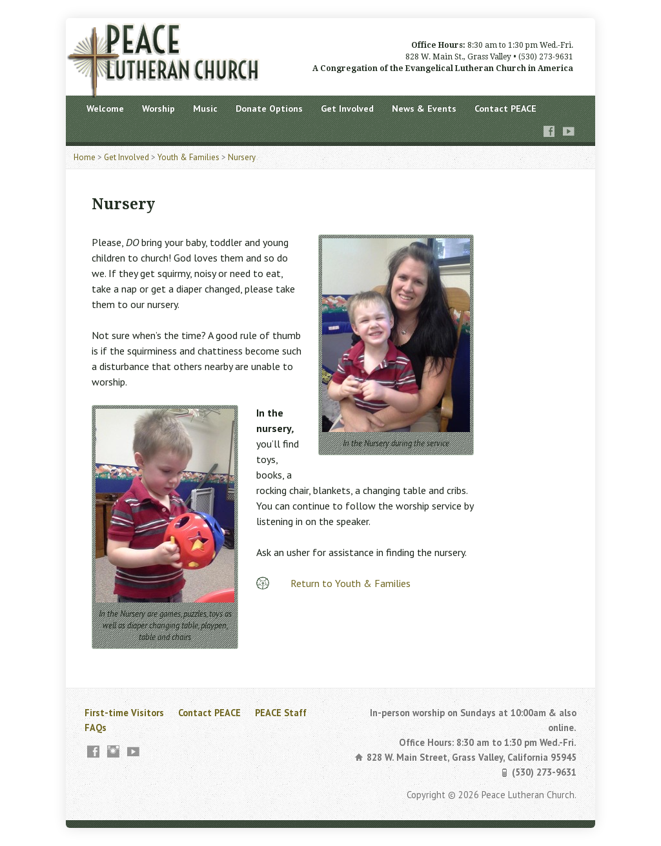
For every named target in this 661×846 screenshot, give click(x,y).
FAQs (96, 727)
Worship (158, 108)
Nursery (242, 157)
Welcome (105, 108)
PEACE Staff (281, 713)
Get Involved (347, 108)
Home (85, 157)
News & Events (424, 108)
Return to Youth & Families (350, 583)
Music (205, 108)
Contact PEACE (505, 108)
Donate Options (269, 108)
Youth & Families (188, 157)
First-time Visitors (124, 713)
